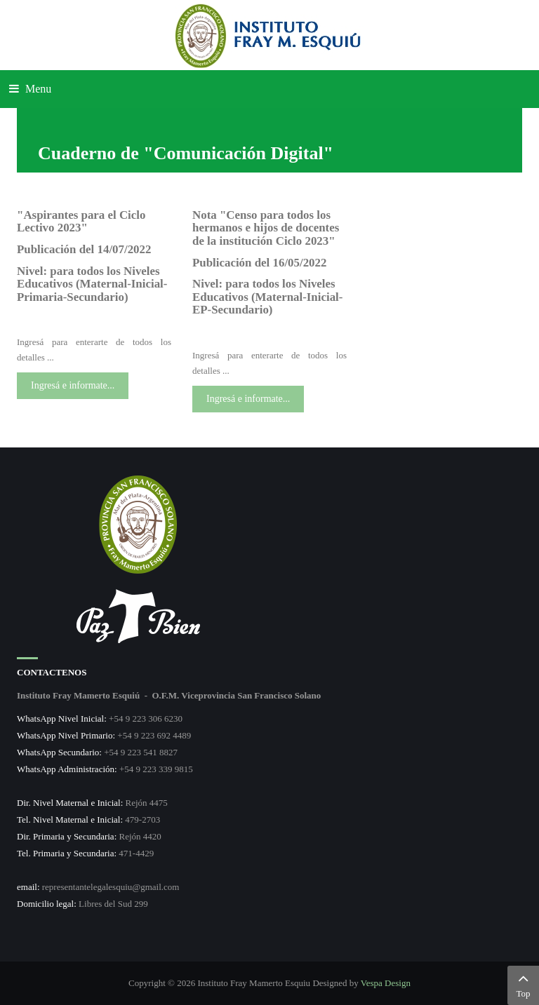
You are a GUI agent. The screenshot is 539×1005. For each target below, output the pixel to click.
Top (523, 984)
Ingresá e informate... (72, 385)
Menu (30, 89)
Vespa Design (386, 983)
